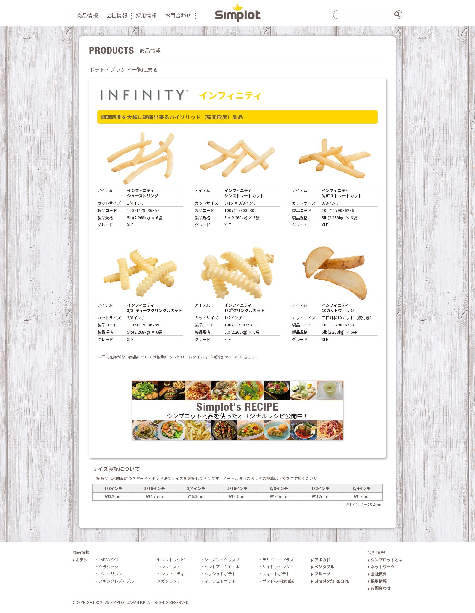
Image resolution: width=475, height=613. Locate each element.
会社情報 (116, 15)
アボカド (320, 559)
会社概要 (377, 573)
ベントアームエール (221, 566)
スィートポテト (276, 573)
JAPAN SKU (108, 559)
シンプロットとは (385, 559)
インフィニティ (170, 573)
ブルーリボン (110, 573)
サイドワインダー (278, 566)
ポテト (80, 559)
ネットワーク (381, 566)
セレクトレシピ (171, 559)
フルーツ (320, 573)
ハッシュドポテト (220, 573)
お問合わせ (178, 15)
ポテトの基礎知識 (278, 581)
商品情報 (87, 15)
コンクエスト (169, 566)
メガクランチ (169, 581)
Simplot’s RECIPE (330, 581)
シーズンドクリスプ (221, 559)
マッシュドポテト (220, 581)
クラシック (108, 566)
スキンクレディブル (116, 581)
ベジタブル (322, 566)
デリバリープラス (278, 559)
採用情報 (146, 15)
